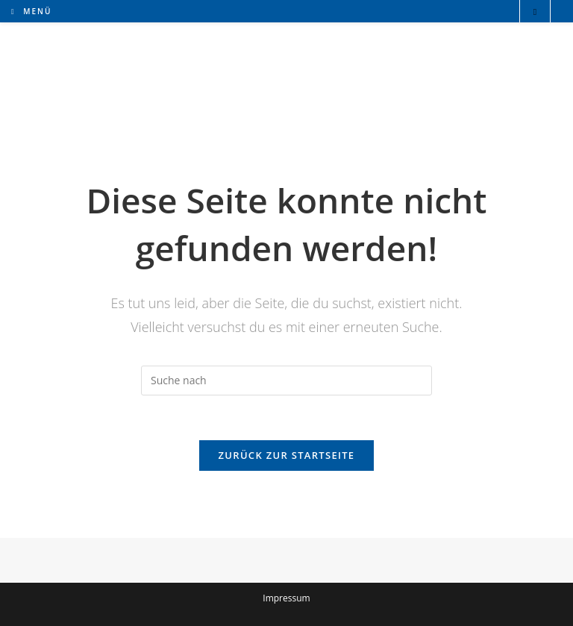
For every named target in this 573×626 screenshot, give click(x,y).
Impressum (286, 598)
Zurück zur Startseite (287, 455)
